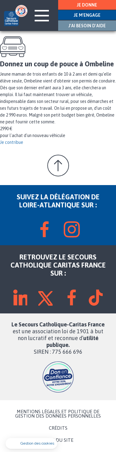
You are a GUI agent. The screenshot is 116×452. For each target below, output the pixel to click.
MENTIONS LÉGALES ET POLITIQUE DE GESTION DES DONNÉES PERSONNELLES (58, 414)
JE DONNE (87, 4)
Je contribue (11, 142)
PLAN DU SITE (58, 440)
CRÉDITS (58, 428)
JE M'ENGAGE (87, 15)
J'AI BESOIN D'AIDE (87, 25)
